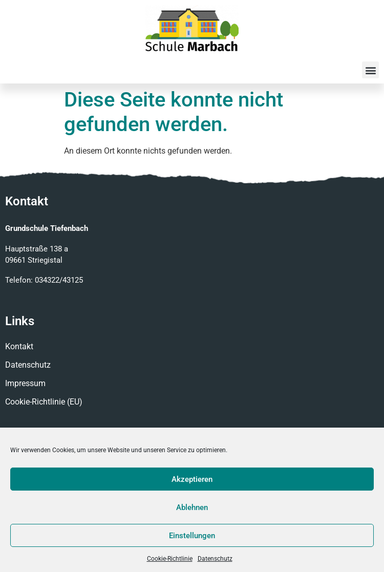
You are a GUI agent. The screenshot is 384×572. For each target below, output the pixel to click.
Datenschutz (215, 558)
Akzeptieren (192, 479)
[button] (370, 69)
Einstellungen (192, 535)
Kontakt (19, 346)
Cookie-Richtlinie (170, 558)
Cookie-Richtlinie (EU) (43, 402)
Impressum (25, 383)
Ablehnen (192, 507)
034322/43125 (59, 280)
